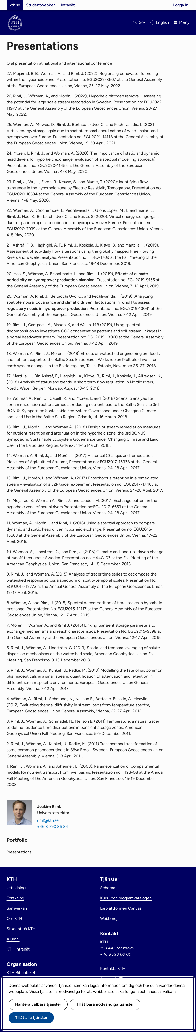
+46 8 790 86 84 (52, 826)
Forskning (15, 898)
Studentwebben (41, 5)
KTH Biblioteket (21, 972)
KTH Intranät (18, 949)
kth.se (14, 5)
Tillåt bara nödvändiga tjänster (105, 1004)
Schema (107, 887)
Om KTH (14, 918)
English (162, 22)
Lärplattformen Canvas (120, 908)
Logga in (180, 5)
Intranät (68, 5)
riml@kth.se (48, 820)
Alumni (13, 938)
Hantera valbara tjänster (38, 1004)
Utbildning (16, 887)
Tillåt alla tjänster (31, 1017)
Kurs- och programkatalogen (126, 898)
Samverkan (17, 908)
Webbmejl (109, 918)
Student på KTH (21, 928)
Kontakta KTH (112, 968)
